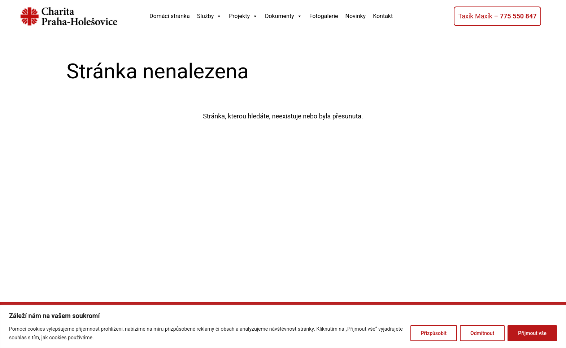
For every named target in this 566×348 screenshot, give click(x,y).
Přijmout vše (532, 333)
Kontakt (383, 16)
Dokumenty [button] (283, 16)
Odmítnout (482, 333)
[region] (283, 326)
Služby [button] (209, 16)
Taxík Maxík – (497, 16)
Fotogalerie (323, 16)
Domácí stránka (169, 16)
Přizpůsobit (434, 333)
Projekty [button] (243, 16)
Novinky (355, 16)
